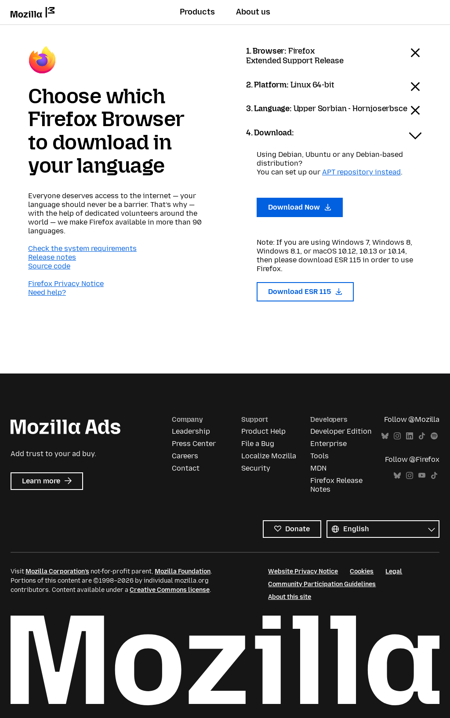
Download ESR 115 (305, 291)
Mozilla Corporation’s (57, 571)
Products (197, 12)
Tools (319, 456)
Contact (186, 468)
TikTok (422, 436)
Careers (185, 456)
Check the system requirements (82, 248)
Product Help (263, 431)
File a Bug (257, 443)
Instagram (397, 436)
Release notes (52, 257)
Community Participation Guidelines (322, 584)
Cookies (362, 571)
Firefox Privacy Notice (66, 283)
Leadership (191, 431)
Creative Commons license (170, 590)
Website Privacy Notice (303, 571)
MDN (318, 468)
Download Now (299, 207)
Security (255, 468)
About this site (289, 597)
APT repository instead (361, 172)
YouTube (422, 475)
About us (253, 12)
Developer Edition (341, 431)
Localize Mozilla (268, 456)
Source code (49, 266)
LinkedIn (409, 436)
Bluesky (385, 436)
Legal (393, 571)
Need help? (47, 292)
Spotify (434, 436)
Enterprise (328, 443)
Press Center (194, 443)
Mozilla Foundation (182, 571)
